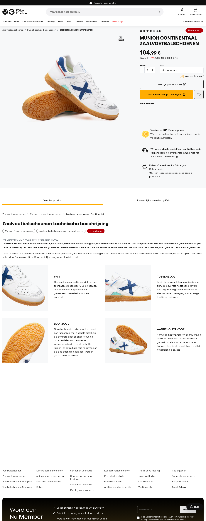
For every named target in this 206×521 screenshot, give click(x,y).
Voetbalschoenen (11, 21)
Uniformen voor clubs (193, 21)
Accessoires (91, 21)
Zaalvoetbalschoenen (13, 30)
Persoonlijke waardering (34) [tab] (153, 200)
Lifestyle (79, 21)
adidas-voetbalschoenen (50, 476)
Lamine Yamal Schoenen (49, 470)
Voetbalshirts (145, 487)
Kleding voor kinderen (82, 490)
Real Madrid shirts (114, 476)
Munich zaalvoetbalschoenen (41, 30)
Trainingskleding (147, 476)
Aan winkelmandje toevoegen (166, 94)
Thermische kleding (149, 470)
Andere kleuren (147, 103)
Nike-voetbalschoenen (48, 481)
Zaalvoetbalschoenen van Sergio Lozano (61, 231)
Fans (69, 21)
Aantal (142, 65)
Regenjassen (179, 470)
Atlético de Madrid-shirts (117, 487)
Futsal (60, 21)
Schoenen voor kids (81, 470)
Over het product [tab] (52, 200)
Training (51, 21)
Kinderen (105, 21)
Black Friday (179, 487)
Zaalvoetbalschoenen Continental (76, 30)
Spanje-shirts (145, 481)
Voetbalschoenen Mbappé (17, 481)
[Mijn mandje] (196, 12)
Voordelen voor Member (103, 3)
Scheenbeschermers (183, 476)
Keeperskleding (180, 481)
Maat (162, 65)
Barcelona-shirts (113, 481)
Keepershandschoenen (33, 21)
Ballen (39, 487)
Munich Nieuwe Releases (19, 231)
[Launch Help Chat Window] (194, 506)
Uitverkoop (117, 21)
